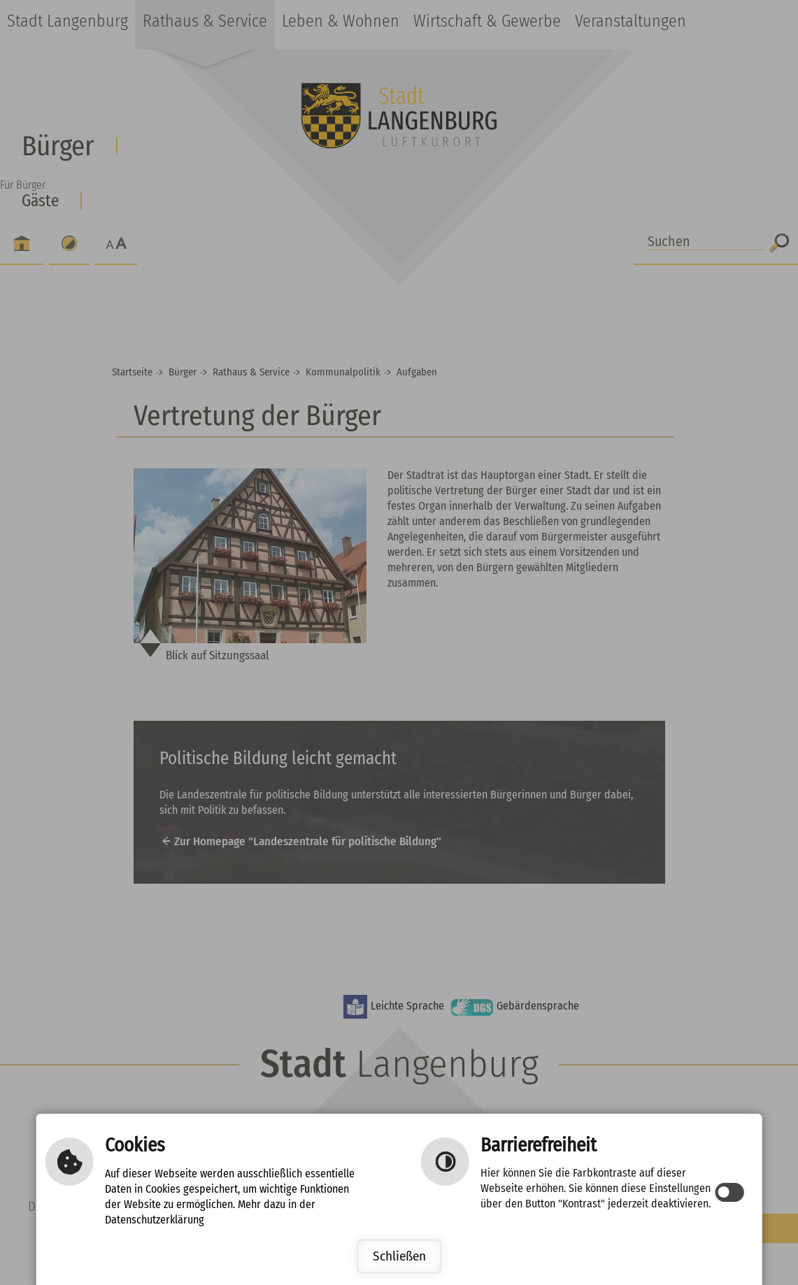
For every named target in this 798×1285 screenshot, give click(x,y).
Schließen (399, 1256)
